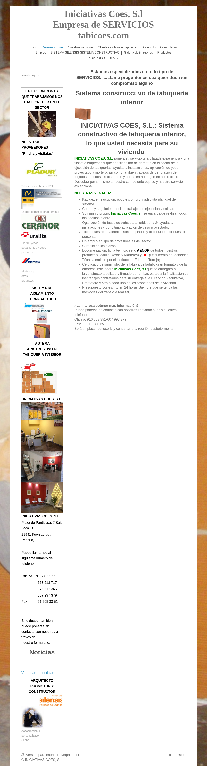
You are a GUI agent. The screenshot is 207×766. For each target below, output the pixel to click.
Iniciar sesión (175, 755)
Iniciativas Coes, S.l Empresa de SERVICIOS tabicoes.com (103, 24)
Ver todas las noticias (37, 673)
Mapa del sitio (71, 755)
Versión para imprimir (40, 755)
